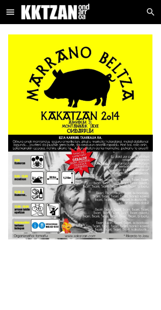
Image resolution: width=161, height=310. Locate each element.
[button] (10, 12)
